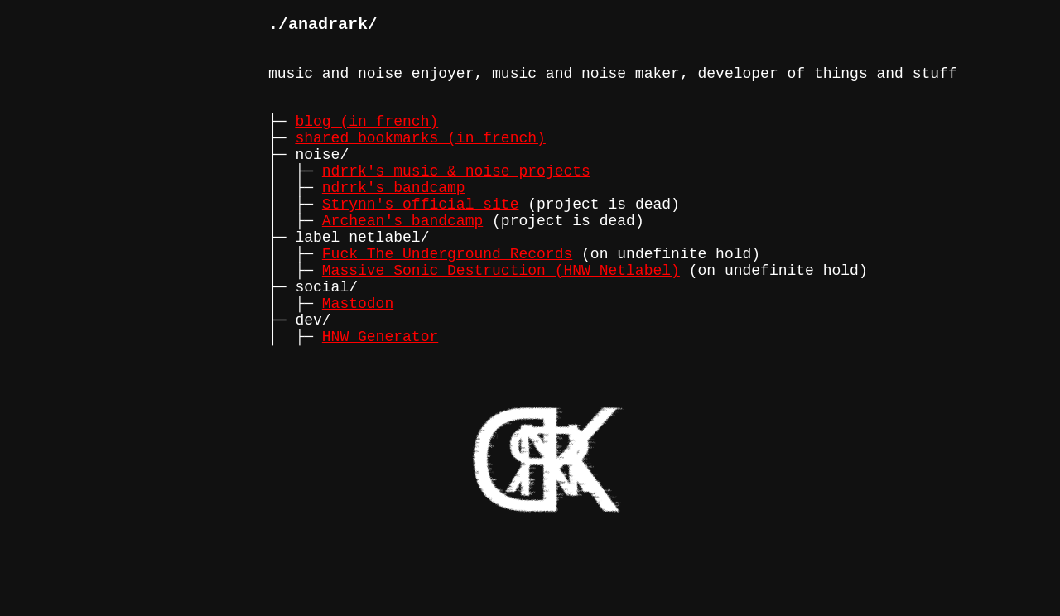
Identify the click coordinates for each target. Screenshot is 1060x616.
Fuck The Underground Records (447, 296)
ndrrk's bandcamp (393, 216)
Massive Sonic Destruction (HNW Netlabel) (501, 315)
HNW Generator (380, 395)
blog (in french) (366, 137)
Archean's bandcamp (402, 256)
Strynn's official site (420, 236)
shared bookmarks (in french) (420, 156)
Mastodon (357, 355)
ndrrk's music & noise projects (456, 196)
